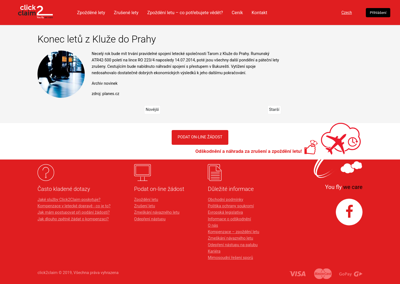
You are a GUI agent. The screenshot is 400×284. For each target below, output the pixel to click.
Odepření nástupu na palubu (233, 245)
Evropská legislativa (225, 212)
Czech (326, 12)
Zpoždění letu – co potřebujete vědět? (213, 12)
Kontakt (291, 12)
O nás (213, 225)
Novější (152, 109)
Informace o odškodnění (229, 219)
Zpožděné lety (114, 12)
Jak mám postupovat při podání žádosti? (74, 212)
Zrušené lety (151, 12)
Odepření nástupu (150, 219)
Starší (274, 109)
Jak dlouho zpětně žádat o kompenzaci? (73, 219)
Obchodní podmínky (225, 199)
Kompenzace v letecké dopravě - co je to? (74, 206)
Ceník (268, 12)
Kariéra (214, 251)
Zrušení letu (144, 206)
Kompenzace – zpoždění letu (233, 232)
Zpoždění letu (146, 199)
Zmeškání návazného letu (156, 212)
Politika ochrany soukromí (231, 206)
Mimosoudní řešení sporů (230, 257)
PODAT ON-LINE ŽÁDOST (200, 137)
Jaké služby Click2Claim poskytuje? (69, 199)
